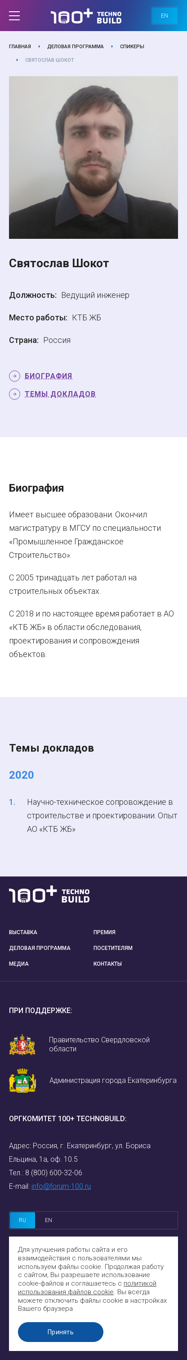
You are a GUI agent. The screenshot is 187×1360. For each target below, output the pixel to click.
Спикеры (132, 47)
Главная (20, 47)
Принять (61, 1332)
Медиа (19, 964)
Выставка (23, 932)
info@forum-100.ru (61, 1186)
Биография (48, 376)
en (164, 16)
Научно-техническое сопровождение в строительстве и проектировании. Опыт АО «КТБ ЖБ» (102, 815)
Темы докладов (60, 394)
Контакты (108, 964)
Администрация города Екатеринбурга (113, 1080)
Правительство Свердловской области (99, 1044)
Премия (105, 932)
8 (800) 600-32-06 (53, 1172)
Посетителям (113, 948)
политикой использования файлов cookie (87, 1287)
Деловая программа (75, 47)
